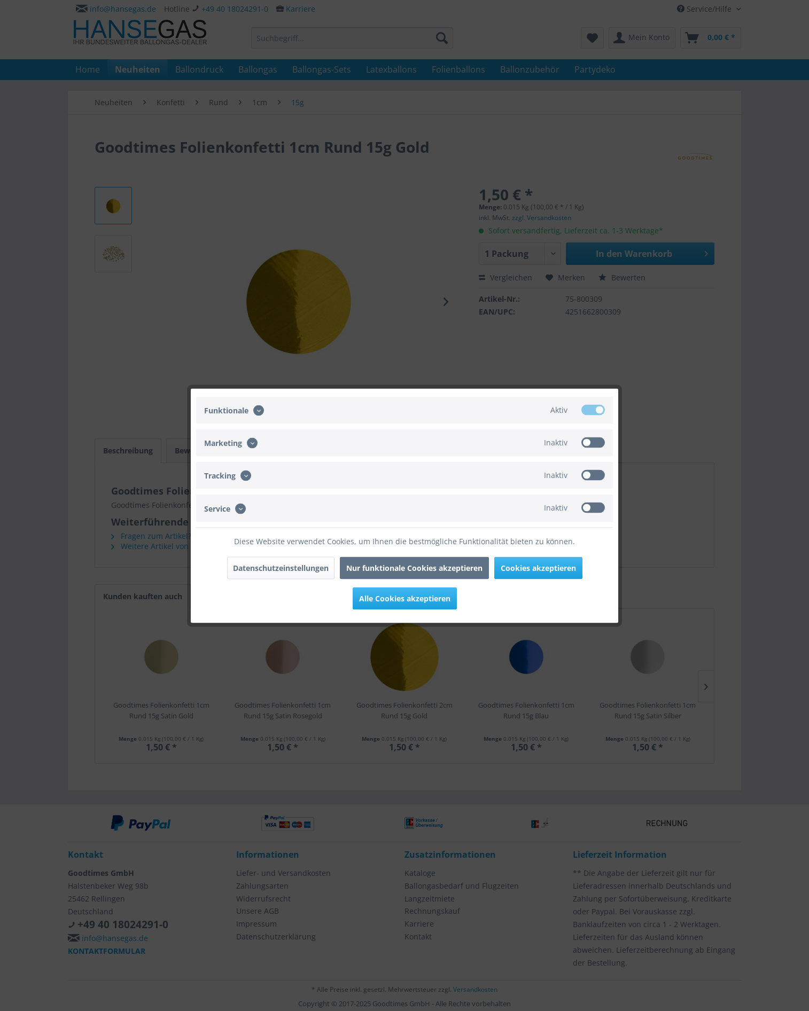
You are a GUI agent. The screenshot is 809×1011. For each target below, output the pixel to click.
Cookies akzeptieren (538, 567)
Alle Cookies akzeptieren (404, 598)
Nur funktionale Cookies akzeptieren (414, 567)
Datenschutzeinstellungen (281, 567)
